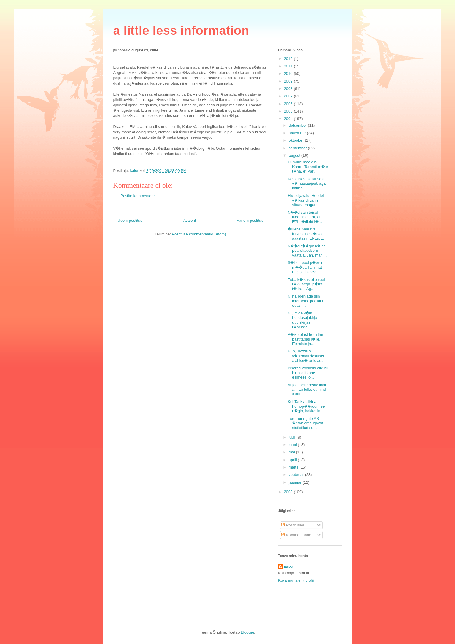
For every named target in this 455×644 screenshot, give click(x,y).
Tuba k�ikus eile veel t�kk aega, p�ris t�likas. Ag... (306, 284)
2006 (289, 104)
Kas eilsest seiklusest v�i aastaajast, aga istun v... (307, 183)
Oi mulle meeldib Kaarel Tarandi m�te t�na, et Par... (308, 166)
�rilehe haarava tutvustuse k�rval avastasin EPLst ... (306, 233)
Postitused (292, 525)
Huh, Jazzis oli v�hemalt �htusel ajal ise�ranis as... (306, 356)
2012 (289, 58)
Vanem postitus (250, 220)
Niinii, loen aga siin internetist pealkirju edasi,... (306, 301)
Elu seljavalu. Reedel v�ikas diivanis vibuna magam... (306, 200)
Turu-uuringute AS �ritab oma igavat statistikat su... (305, 423)
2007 (289, 96)
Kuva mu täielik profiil (296, 580)
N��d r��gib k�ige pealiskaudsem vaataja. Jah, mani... (307, 250)
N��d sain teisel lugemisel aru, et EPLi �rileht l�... (305, 217)
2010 (289, 73)
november (298, 133)
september (298, 148)
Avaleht (189, 220)
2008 (289, 88)
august (295, 155)
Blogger (247, 632)
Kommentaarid (296, 535)
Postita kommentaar (138, 196)
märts (294, 467)
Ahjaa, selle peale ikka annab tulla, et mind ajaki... (307, 389)
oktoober (297, 140)
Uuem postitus (130, 220)
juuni (293, 444)
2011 (289, 66)
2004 (289, 118)
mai (292, 452)
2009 (289, 81)
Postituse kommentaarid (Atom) (199, 234)
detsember (298, 125)
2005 (289, 111)
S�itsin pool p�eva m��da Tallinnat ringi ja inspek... (305, 267)
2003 (289, 492)
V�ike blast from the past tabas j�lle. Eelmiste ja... (305, 339)
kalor (288, 567)
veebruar (297, 474)
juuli (293, 437)
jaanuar (296, 482)
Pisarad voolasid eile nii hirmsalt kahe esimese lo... (308, 372)
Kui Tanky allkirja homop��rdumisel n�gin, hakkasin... (306, 406)
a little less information (181, 30)
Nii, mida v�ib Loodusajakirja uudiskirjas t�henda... (302, 320)
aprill (293, 460)
